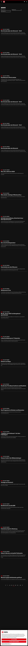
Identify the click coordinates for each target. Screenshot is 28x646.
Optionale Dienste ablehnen (14, 641)
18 (15, 585)
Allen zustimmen (14, 639)
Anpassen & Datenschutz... (6, 643)
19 (17, 585)
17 (13, 585)
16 (11, 585)
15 (9, 585)
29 (20, 585)
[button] (24, 1)
